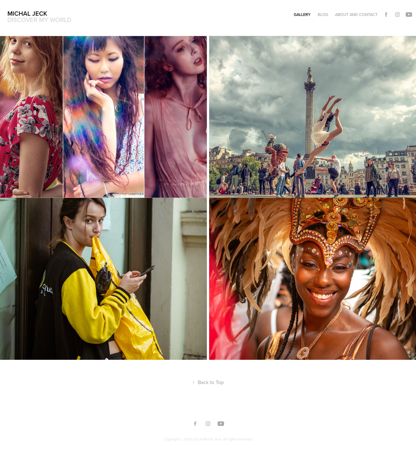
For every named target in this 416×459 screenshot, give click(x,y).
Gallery (302, 14)
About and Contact (356, 14)
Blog (323, 14)
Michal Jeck (27, 13)
